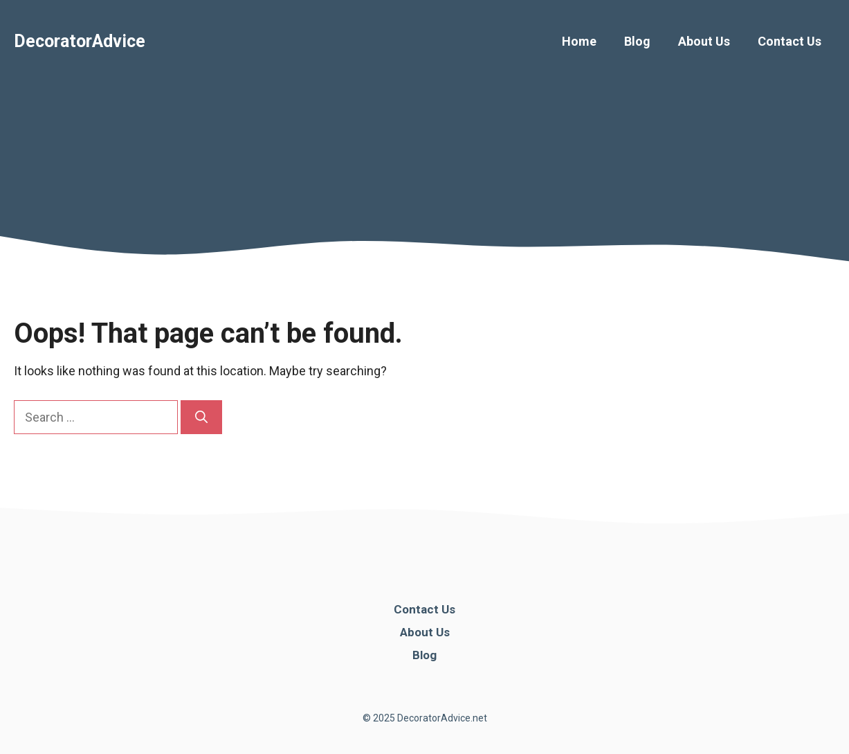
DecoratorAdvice (79, 41)
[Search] (201, 417)
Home (579, 41)
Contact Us (789, 41)
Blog (637, 41)
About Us (704, 41)
